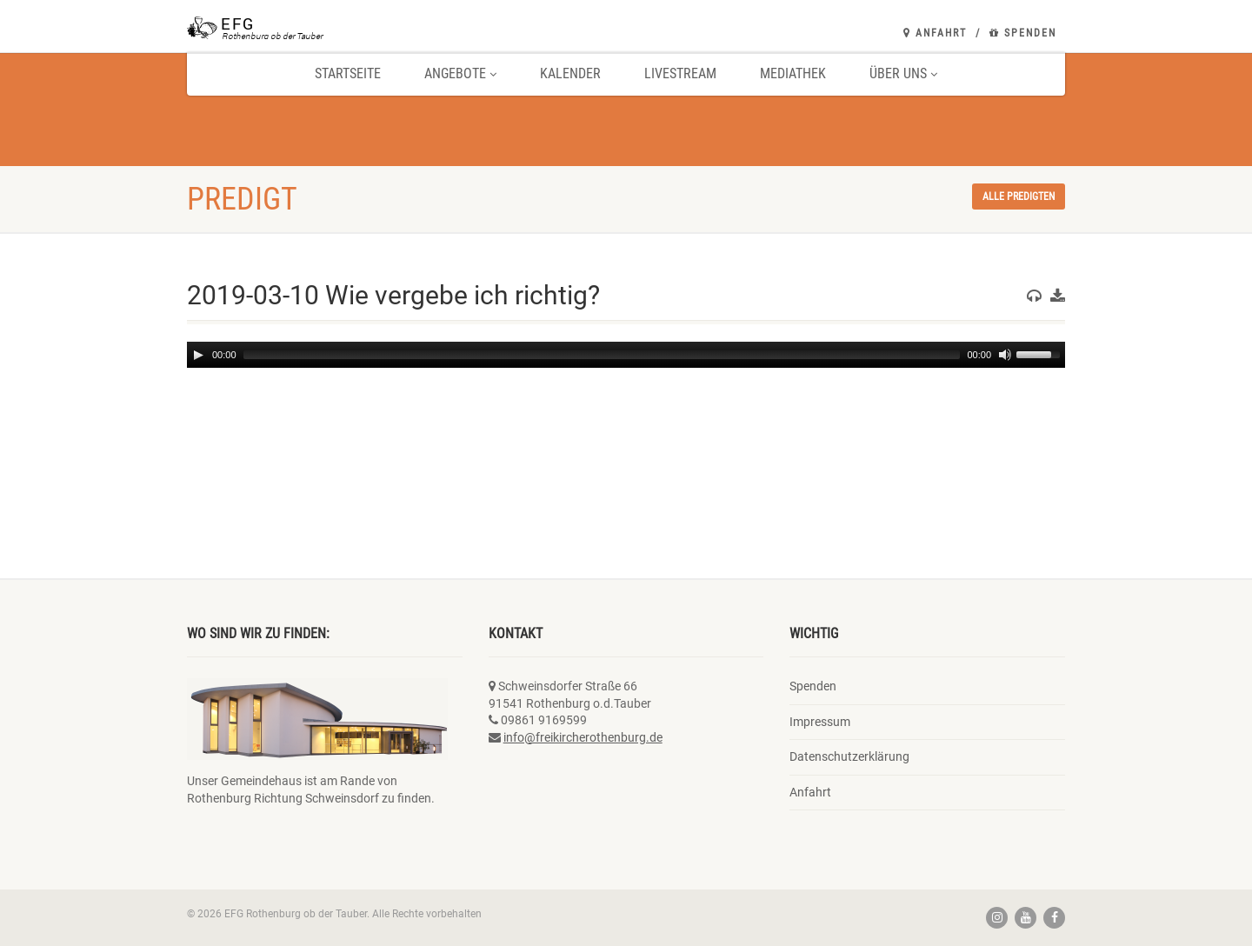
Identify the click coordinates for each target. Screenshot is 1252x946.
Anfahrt (935, 33)
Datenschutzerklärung (849, 756)
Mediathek (793, 73)
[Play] (198, 355)
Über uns (903, 73)
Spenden (1022, 33)
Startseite (348, 73)
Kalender (570, 73)
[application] (626, 355)
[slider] (602, 354)
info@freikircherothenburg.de (583, 737)
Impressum (819, 722)
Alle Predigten (1018, 196)
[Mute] (1005, 355)
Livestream (680, 73)
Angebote (460, 73)
